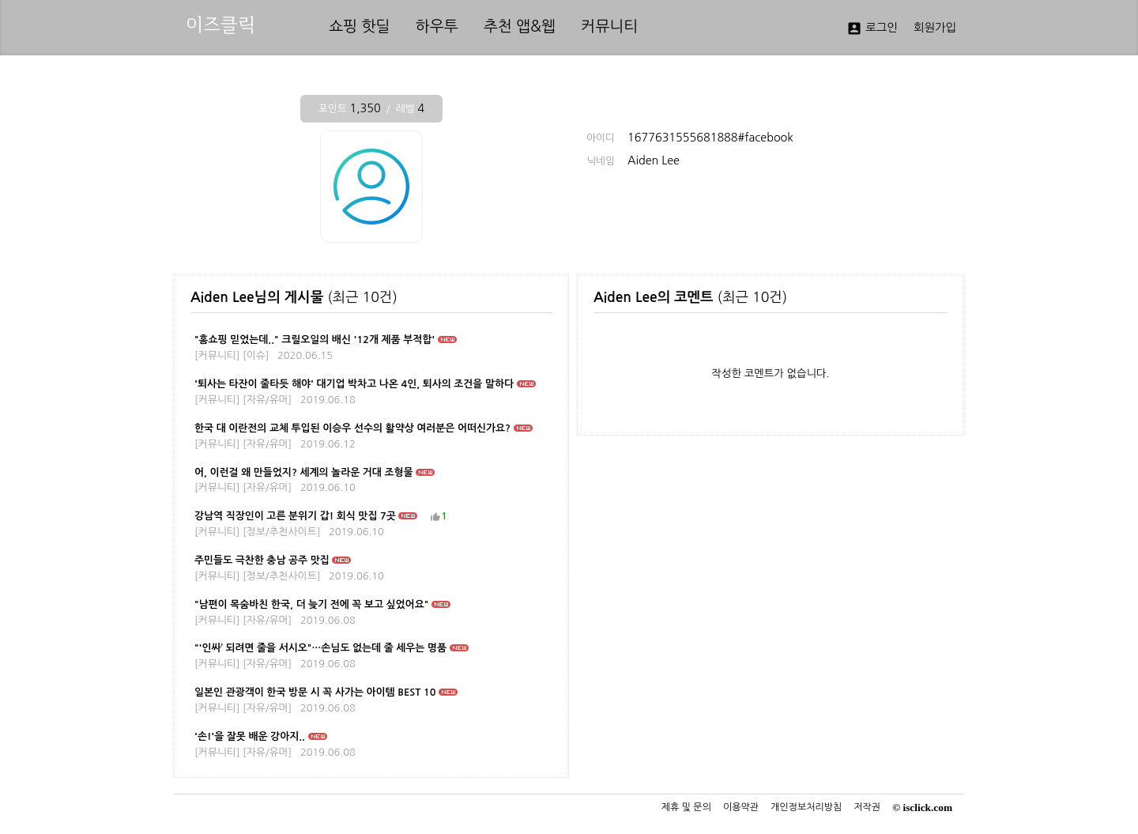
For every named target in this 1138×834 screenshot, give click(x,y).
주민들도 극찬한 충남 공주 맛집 (262, 560)
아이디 (600, 138)
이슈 (256, 355)
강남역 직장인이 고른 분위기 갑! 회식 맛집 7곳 (295, 516)
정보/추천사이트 (282, 531)
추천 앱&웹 (520, 26)
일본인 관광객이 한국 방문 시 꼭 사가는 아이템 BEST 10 (314, 692)
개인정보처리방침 (806, 807)
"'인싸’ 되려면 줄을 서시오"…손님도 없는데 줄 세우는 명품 (320, 648)
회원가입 (935, 27)
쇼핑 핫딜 (359, 26)
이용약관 (741, 807)
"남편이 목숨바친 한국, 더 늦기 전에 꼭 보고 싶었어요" (311, 604)
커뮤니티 (609, 26)
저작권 (867, 807)
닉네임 (600, 161)
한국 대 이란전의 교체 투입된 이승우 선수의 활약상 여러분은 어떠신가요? (352, 428)
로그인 (872, 28)
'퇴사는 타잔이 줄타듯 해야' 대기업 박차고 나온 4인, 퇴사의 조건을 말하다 (354, 384)
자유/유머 (267, 399)
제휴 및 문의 (686, 807)
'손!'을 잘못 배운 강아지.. (249, 736)
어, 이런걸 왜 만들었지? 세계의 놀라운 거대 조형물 (303, 472)
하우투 (437, 26)
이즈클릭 (220, 25)
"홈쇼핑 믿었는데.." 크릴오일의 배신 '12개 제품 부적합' (314, 339)
